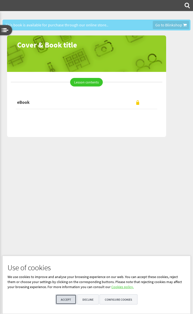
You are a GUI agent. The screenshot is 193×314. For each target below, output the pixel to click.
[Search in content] (186, 5)
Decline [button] (87, 299)
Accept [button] (66, 299)
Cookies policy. (122, 287)
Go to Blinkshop (171, 24)
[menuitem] (186, 5)
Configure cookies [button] (118, 299)
